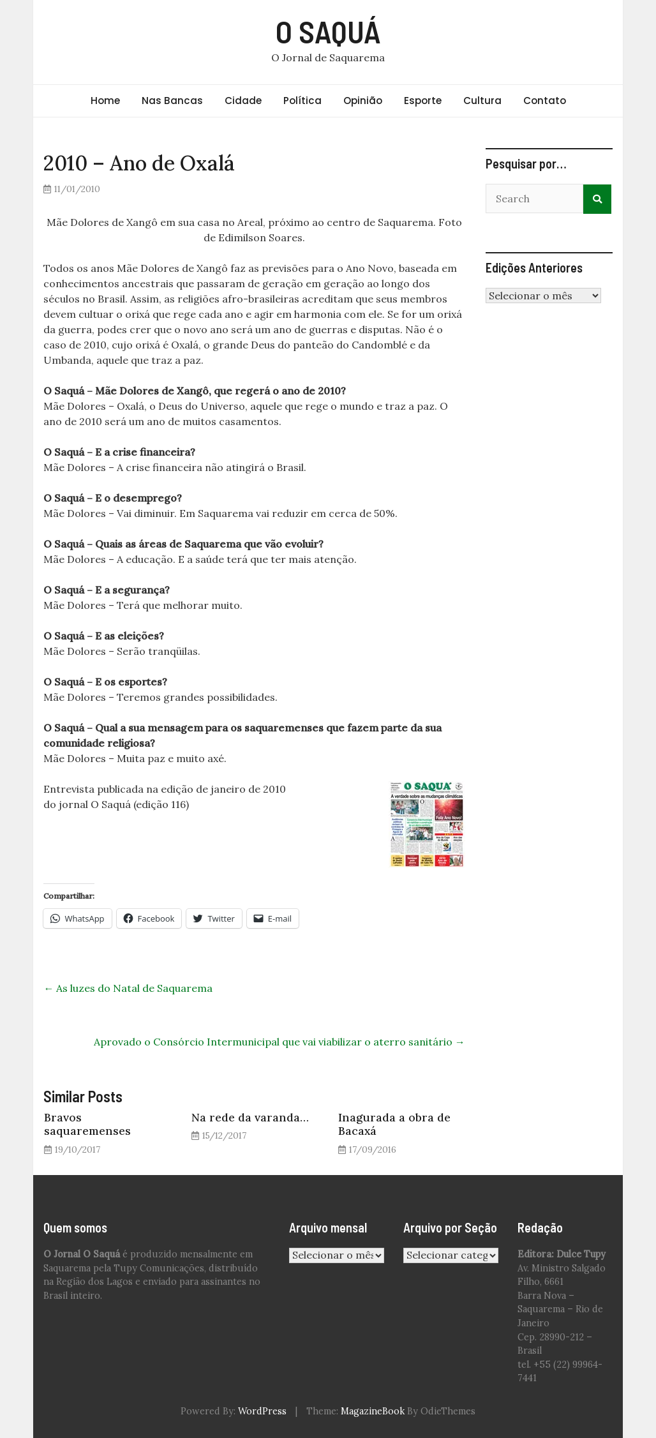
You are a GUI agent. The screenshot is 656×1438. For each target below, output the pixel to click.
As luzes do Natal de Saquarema (127, 988)
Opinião (362, 100)
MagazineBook (373, 1411)
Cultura (482, 100)
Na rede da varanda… (250, 1117)
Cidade (243, 100)
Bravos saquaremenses (87, 1124)
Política (302, 100)
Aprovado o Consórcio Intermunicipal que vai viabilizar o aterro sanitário (279, 1041)
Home (105, 100)
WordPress (262, 1411)
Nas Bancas (172, 100)
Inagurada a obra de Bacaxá (394, 1124)
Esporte (423, 100)
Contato (544, 100)
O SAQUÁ (328, 31)
